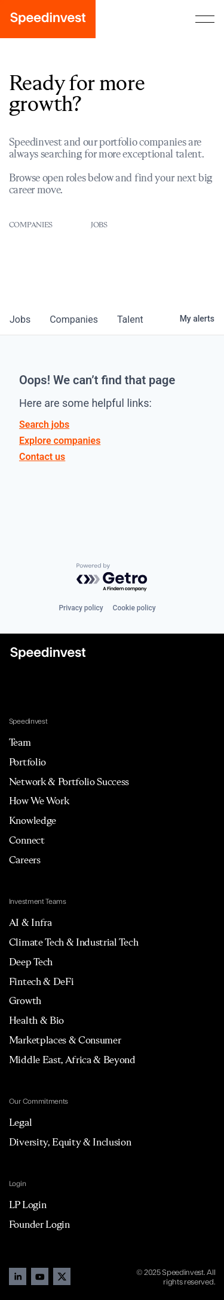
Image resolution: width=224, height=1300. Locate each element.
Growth (25, 1000)
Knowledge (32, 820)
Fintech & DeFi (41, 981)
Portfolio (27, 762)
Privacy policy (81, 608)
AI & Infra (30, 922)
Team (20, 742)
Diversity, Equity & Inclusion (70, 1142)
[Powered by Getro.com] (112, 577)
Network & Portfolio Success (69, 782)
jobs (20, 319)
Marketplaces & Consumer (65, 1040)
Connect (27, 840)
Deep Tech (31, 962)
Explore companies (59, 440)
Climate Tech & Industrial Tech (73, 942)
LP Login (27, 1205)
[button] (205, 19)
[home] (48, 19)
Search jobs (44, 424)
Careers (25, 860)
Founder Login (39, 1224)
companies (74, 319)
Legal (20, 1122)
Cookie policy (134, 608)
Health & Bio (36, 1020)
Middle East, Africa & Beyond (72, 1060)
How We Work (39, 801)
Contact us (42, 456)
